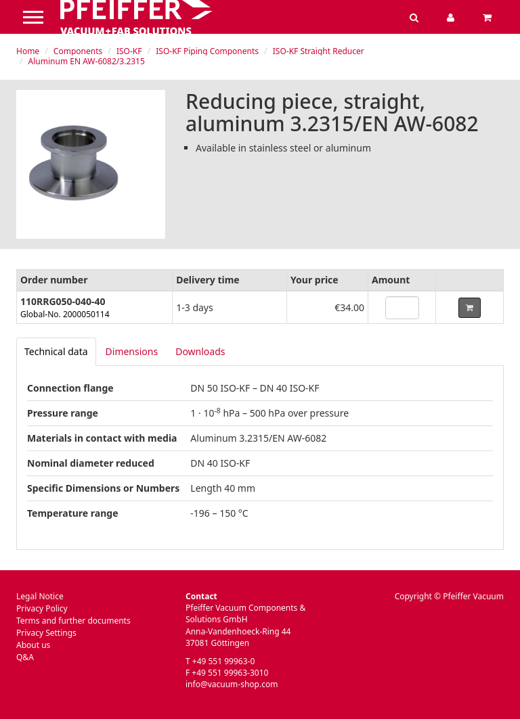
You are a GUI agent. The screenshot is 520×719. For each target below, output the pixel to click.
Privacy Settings (46, 633)
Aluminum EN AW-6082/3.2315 (86, 61)
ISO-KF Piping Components (207, 51)
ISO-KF (129, 51)
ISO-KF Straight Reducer (318, 51)
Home (27, 51)
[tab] (56, 352)
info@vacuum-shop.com (232, 684)
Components (77, 51)
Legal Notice (40, 596)
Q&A (25, 657)
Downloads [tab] (200, 351)
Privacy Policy (42, 608)
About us (33, 645)
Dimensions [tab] (132, 351)
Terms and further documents (73, 620)
